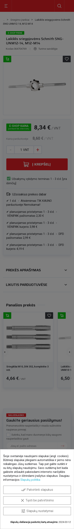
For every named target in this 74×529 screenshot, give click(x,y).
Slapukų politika (30, 480)
